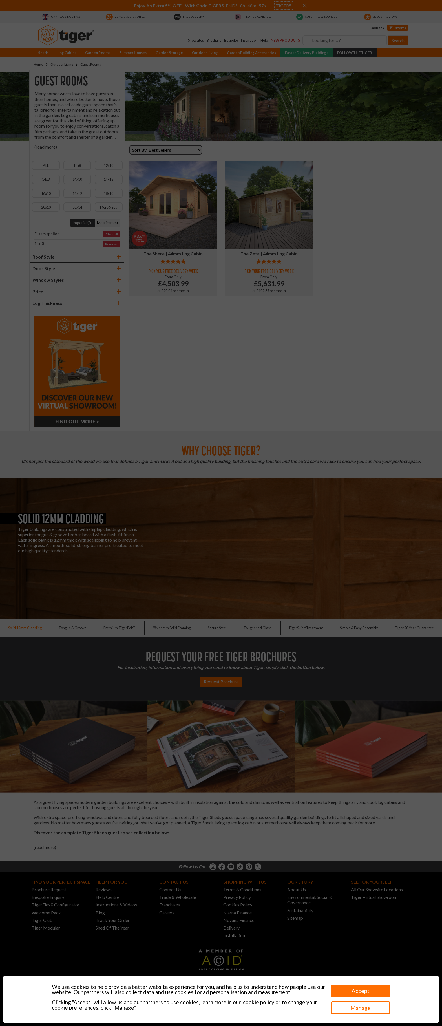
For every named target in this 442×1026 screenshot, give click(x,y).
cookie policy (258, 1002)
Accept (361, 990)
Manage (360, 1007)
